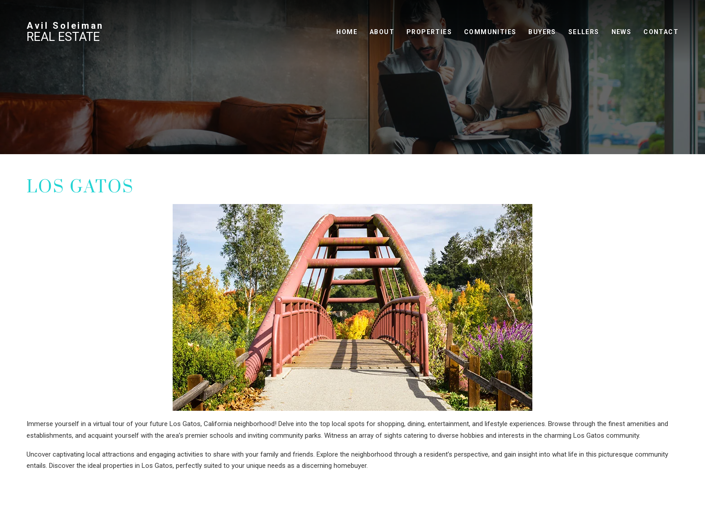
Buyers (542, 32)
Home (346, 32)
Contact (660, 32)
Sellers (583, 32)
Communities (490, 32)
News (621, 32)
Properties (429, 32)
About (382, 32)
